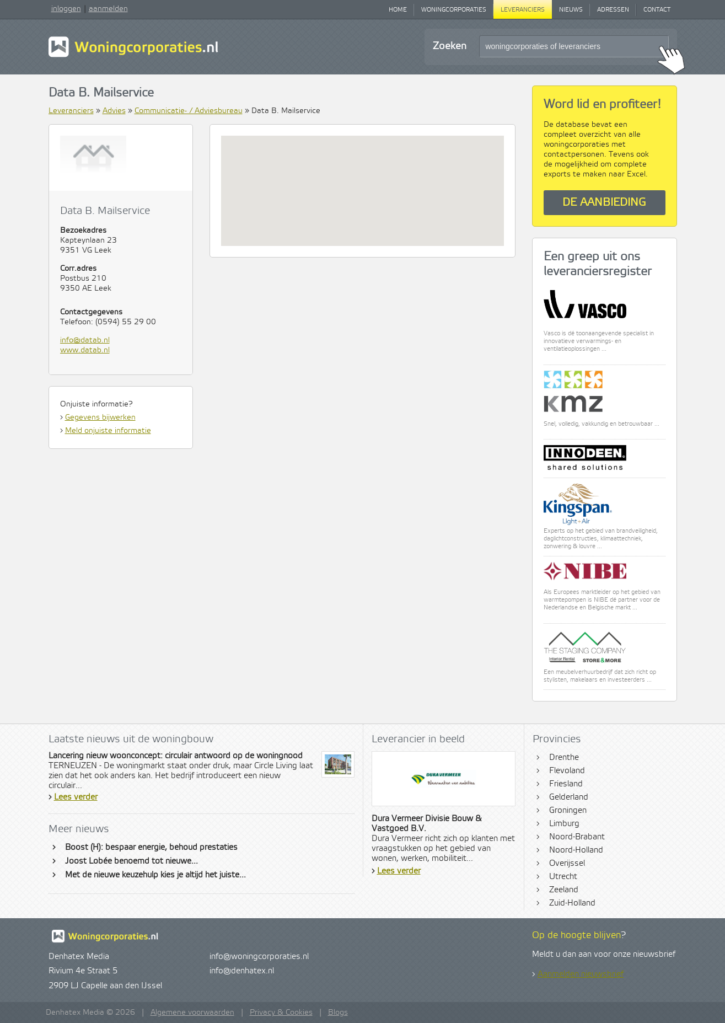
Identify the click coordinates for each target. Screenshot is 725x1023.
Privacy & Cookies (281, 1012)
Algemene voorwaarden (192, 1012)
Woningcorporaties (453, 10)
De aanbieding (604, 203)
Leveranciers (523, 10)
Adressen (613, 10)
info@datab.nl (85, 340)
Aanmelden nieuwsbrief (581, 974)
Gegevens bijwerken (100, 417)
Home (398, 10)
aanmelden (108, 9)
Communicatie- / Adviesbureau (189, 111)
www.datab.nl (85, 350)
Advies (114, 111)
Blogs (338, 1012)
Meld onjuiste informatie (108, 431)
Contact (656, 10)
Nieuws (571, 10)
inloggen (66, 9)
